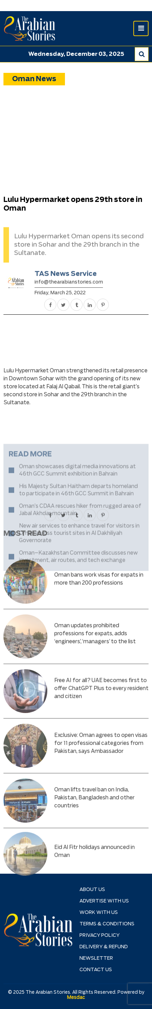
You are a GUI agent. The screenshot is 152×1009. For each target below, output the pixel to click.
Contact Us (95, 969)
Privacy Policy (99, 935)
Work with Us (98, 912)
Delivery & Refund (103, 946)
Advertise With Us (104, 901)
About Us (92, 889)
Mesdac (76, 997)
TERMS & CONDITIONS (106, 924)
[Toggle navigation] (141, 28)
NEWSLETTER (96, 958)
